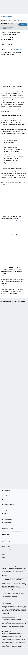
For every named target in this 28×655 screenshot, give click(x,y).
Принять (22, 24)
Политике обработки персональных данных (7, 28)
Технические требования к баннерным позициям (12, 531)
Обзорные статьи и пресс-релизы (9, 549)
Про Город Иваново (6, 495)
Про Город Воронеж (6, 490)
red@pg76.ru (18, 579)
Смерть (9, 44)
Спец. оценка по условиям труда (8, 617)
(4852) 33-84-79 (12, 579)
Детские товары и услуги (7, 20)
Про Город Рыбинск (6, 510)
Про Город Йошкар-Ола (7, 499)
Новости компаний (6, 546)
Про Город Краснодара (6, 522)
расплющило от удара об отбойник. (12, 221)
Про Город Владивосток (7, 519)
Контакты (4, 554)
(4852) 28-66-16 (15, 578)
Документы (4, 525)
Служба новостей (16, 49)
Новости (3, 557)
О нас (3, 551)
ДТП (3, 44)
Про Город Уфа (5, 513)
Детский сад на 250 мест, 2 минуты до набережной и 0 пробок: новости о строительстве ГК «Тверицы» (14, 292)
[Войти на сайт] (25, 16)
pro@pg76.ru (21, 578)
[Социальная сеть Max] (9, 541)
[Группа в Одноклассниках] (5, 541)
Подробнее (4, 627)
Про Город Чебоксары (6, 516)
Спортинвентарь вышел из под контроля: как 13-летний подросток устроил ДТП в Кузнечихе (14, 282)
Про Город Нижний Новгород (8, 504)
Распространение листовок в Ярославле (10, 599)
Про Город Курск (5, 501)
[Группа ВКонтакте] (3, 541)
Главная (3, 559)
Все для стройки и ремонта (20, 20)
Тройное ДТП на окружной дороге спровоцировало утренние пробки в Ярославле (14, 272)
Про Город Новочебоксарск (7, 508)
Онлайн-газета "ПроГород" (7, 528)
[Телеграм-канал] (7, 541)
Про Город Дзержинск (6, 493)
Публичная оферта (6, 534)
